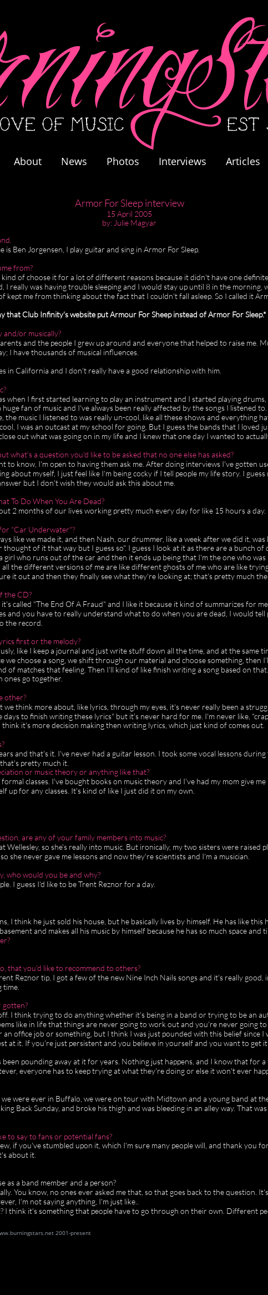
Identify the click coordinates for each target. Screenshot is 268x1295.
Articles (243, 161)
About (28, 161)
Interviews (182, 161)
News (74, 161)
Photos (128, 161)
